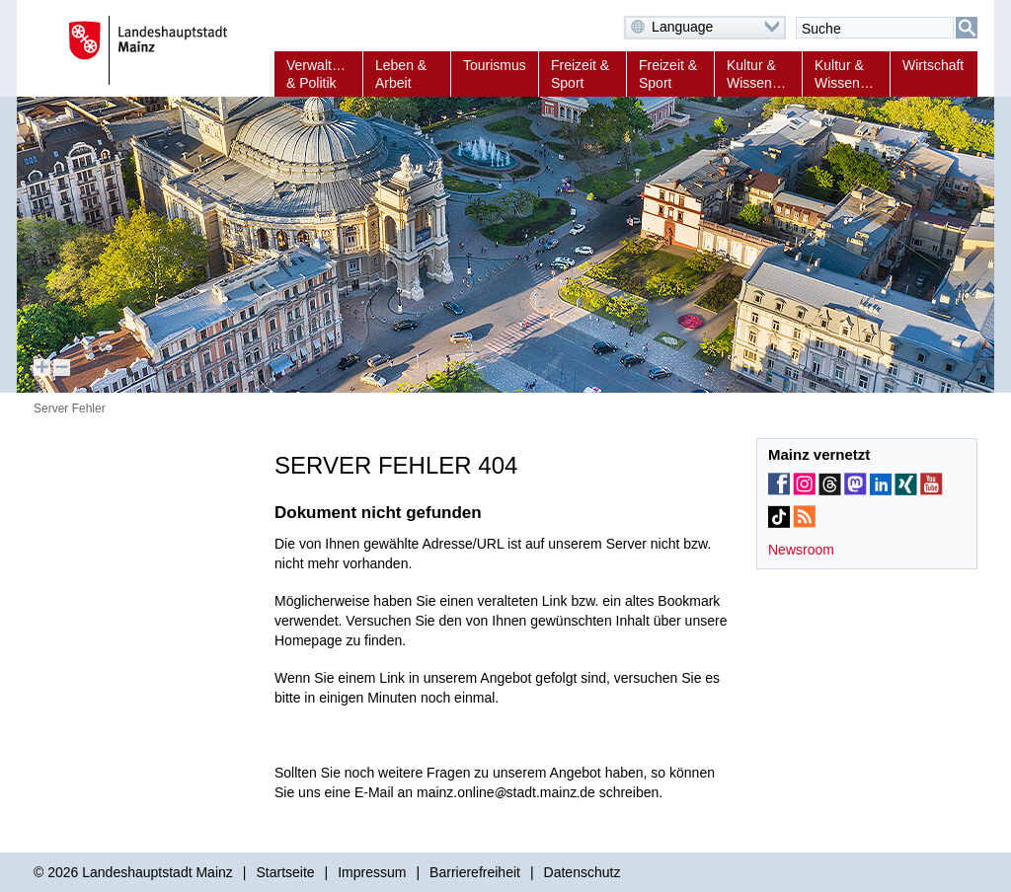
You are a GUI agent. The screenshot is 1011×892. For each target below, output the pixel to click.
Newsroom (801, 550)
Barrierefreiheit (474, 872)
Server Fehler (70, 408)
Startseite (285, 872)
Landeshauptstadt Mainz (157, 872)
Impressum (372, 872)
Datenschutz (582, 872)
